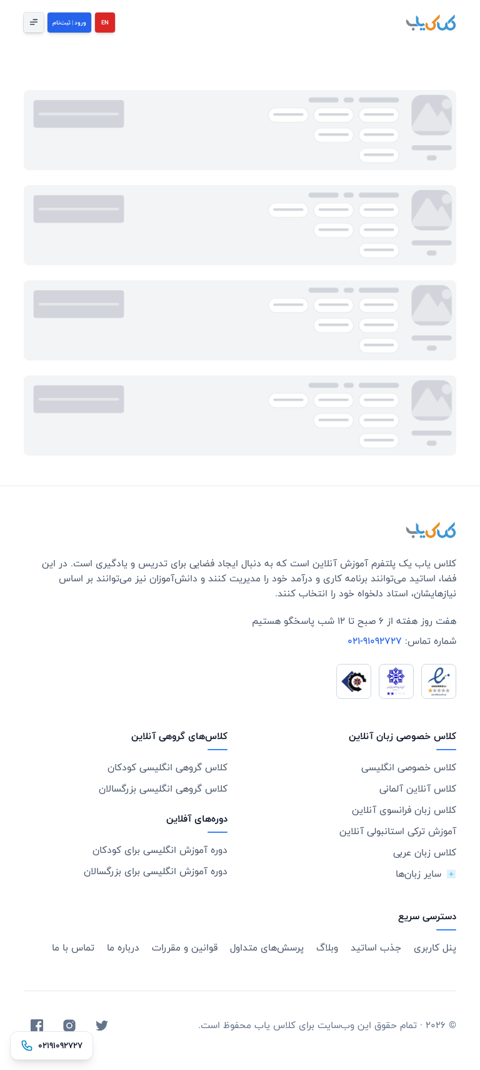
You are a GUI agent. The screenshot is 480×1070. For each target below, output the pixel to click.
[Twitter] (102, 1025)
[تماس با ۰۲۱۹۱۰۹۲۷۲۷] (51, 1045)
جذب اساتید (376, 947)
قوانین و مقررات (185, 947)
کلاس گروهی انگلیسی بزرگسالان (163, 788)
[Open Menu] (34, 23)
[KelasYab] (431, 22)
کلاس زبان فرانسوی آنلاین (404, 810)
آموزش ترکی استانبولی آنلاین (397, 831)
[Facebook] (37, 1025)
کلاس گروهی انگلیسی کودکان (168, 767)
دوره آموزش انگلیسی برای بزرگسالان (156, 871)
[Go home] (431, 530)
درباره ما (123, 947)
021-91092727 (375, 641)
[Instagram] (69, 1025)
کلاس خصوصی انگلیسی (408, 767)
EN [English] (105, 23)
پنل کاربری (435, 947)
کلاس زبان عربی (424, 852)
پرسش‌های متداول (267, 947)
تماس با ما (73, 947)
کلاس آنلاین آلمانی (417, 788)
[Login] (69, 23)
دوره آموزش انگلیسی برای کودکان (160, 850)
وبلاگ (327, 947)
